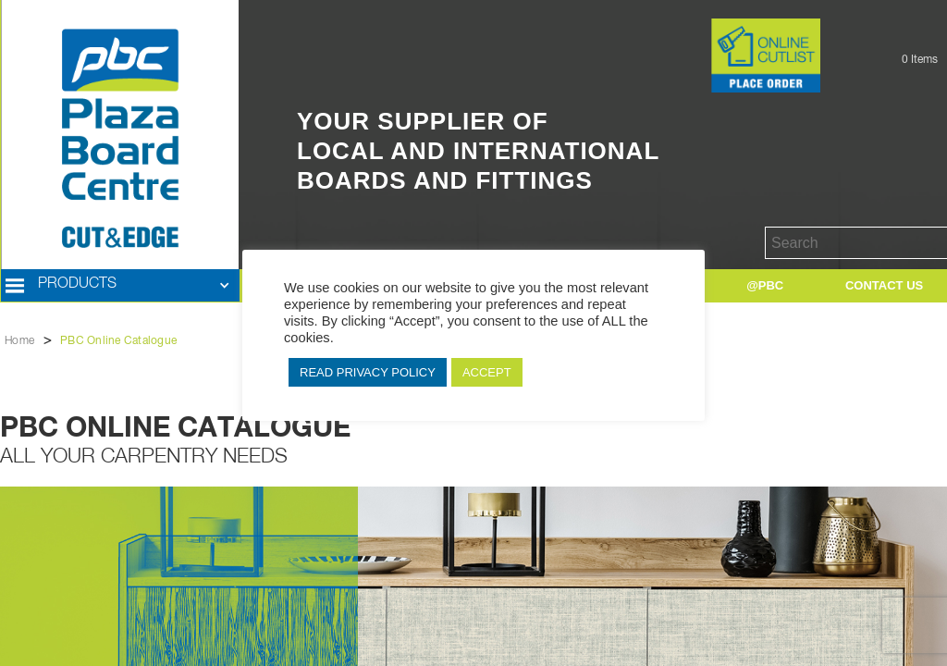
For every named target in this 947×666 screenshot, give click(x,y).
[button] (120, 285)
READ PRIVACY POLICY (368, 372)
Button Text (679, 38)
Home (19, 341)
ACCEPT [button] (486, 372)
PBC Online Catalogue (118, 341)
